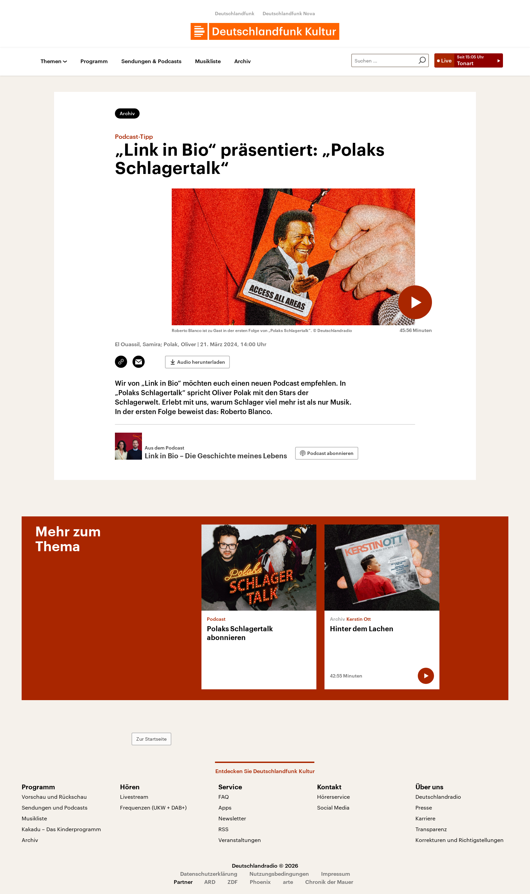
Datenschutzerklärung (208, 873)
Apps (225, 807)
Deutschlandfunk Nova (289, 13)
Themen (51, 61)
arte (288, 881)
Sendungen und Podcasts (55, 807)
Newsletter (232, 818)
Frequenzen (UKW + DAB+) (153, 807)
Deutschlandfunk (235, 13)
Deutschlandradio (438, 796)
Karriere (425, 818)
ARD (209, 881)
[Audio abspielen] (415, 302)
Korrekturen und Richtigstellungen (459, 840)
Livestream (134, 796)
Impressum (335, 873)
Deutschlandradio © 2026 (265, 865)
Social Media (333, 807)
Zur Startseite (151, 739)
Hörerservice (333, 796)
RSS (223, 829)
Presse (423, 807)
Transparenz (431, 829)
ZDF (232, 881)
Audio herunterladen (201, 362)
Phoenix (260, 881)
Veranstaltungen (239, 840)
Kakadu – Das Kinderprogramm (61, 829)
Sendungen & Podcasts (151, 61)
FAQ (223, 796)
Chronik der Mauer (329, 881)
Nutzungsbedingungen (279, 873)
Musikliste (208, 61)
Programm (94, 61)
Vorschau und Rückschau (54, 796)
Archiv (242, 61)
